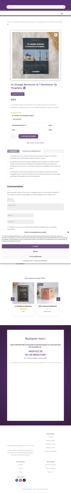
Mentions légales (50, 440)
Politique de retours (50, 444)
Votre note (10, 199)
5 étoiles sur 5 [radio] (14, 201)
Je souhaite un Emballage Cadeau (23, 115)
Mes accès (50, 472)
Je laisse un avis (17, 94)
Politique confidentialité (50, 451)
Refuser (35, 251)
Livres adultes (16, 22)
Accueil (9, 22)
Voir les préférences (35, 256)
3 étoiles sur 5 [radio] (11, 201)
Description (13, 151)
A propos (20, 464)
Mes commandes (50, 468)
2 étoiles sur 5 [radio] (9, 201)
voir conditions (20, 263)
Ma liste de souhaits (50, 464)
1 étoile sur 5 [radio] (7, 201)
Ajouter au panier (28, 136)
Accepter (35, 246)
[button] (68, 232)
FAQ (20, 472)
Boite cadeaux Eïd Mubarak (48, 306)
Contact (20, 468)
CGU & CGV (51, 437)
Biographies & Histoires (28, 22)
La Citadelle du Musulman (23, 306)
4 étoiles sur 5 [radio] (12, 201)
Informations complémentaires (31, 151)
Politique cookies (50, 447)
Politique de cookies (28, 260)
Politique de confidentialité (40, 260)
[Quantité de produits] (13, 136)
